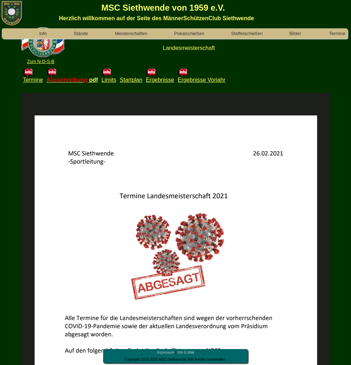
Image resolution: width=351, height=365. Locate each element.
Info (43, 33)
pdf (93, 80)
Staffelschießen (246, 33)
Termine (337, 33)
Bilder (295, 33)
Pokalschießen (189, 33)
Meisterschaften (131, 33)
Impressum (165, 352)
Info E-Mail (185, 352)
